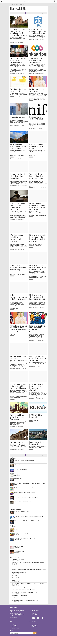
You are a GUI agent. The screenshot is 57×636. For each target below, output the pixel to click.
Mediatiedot (34, 613)
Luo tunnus (14, 625)
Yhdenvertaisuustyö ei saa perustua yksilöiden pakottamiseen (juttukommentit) (25, 592)
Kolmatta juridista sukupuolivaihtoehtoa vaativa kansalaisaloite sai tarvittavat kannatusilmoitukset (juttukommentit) (28, 584)
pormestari (12, 543)
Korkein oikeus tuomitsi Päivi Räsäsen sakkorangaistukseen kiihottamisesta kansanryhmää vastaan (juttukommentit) (28, 562)
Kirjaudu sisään (14, 626)
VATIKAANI (16, 529)
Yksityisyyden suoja (35, 624)
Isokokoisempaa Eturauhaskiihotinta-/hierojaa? (19, 595)
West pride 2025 (14, 575)
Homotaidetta (19, 551)
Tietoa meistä (34, 611)
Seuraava (38, 13)
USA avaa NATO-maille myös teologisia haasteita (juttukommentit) (22, 577)
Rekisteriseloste (34, 626)
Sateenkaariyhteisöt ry (35, 614)
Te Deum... (12, 525)
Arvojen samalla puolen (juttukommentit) (18, 559)
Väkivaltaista (19, 546)
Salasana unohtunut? (15, 628)
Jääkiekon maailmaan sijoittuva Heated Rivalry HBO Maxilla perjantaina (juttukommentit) (26, 600)
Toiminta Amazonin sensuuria (21, 533)
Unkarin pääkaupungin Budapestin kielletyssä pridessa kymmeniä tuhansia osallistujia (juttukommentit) (29, 569)
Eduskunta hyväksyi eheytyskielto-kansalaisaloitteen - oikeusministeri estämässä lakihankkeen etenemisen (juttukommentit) (27, 566)
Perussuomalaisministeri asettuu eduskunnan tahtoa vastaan (24, 538)
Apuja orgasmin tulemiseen (16, 580)
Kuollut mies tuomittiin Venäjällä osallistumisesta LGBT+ (27, 521)
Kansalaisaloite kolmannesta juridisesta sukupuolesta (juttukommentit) (23, 589)
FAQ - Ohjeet (14, 624)
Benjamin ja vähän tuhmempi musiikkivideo (21, 511)
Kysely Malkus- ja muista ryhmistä (17, 598)
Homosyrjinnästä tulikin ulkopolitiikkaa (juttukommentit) (21, 587)
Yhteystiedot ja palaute (35, 610)
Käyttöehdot (34, 625)
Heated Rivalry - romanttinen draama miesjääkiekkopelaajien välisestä (28, 516)
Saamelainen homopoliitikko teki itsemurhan (19, 572)
